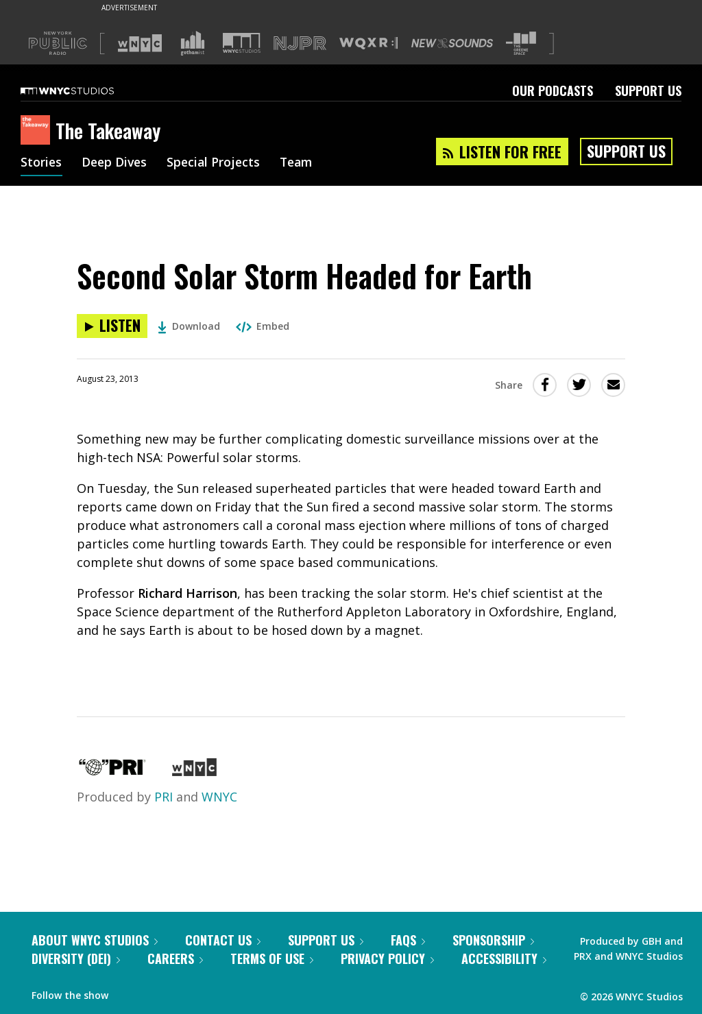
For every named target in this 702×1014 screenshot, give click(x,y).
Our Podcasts (552, 90)
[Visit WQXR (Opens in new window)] (368, 43)
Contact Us (223, 940)
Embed (262, 326)
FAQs (408, 940)
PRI (163, 796)
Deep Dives (116, 163)
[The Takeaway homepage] (38, 131)
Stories (41, 163)
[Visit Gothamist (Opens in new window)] (193, 43)
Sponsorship (493, 940)
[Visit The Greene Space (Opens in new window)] (521, 44)
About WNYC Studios (95, 940)
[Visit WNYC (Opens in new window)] (140, 43)
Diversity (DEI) (76, 958)
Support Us (648, 90)
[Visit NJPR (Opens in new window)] (300, 43)
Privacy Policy (387, 958)
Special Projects (217, 163)
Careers (175, 958)
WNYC (219, 796)
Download (189, 326)
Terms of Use (271, 958)
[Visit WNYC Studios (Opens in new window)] (242, 43)
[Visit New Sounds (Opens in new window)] (452, 43)
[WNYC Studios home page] (84, 90)
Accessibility (503, 958)
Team (302, 163)
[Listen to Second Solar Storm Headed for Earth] (112, 326)
